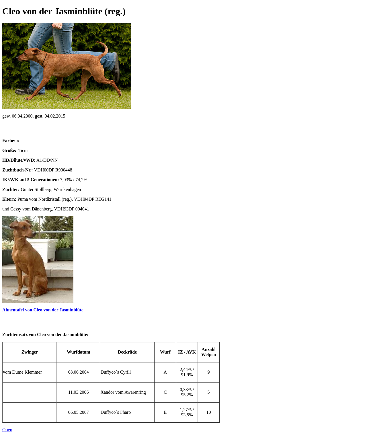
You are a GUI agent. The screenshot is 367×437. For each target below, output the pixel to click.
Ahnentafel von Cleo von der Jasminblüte (42, 309)
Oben (7, 429)
